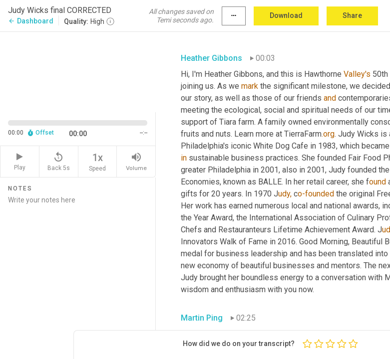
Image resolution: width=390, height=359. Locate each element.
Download (286, 15)
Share (352, 15)
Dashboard (30, 21)
